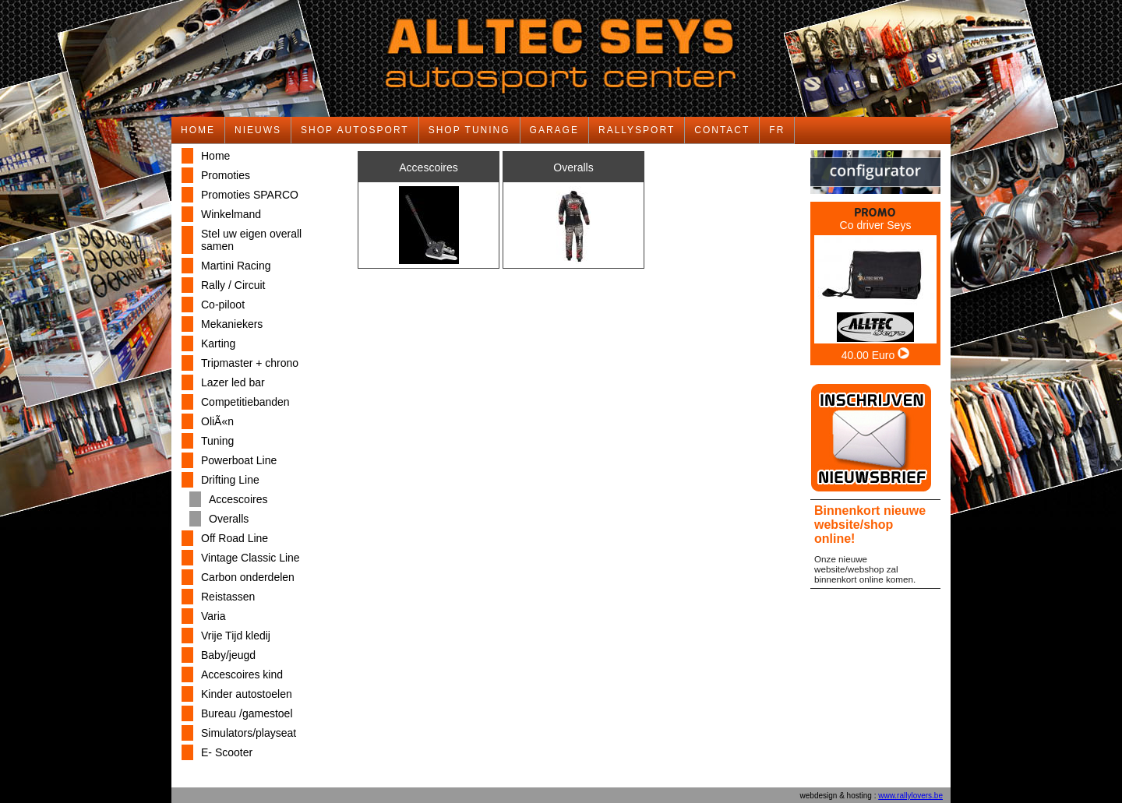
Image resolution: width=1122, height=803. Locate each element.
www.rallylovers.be (910, 795)
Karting (218, 343)
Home (215, 156)
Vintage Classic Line (250, 557)
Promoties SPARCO (249, 194)
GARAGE (554, 130)
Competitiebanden (245, 402)
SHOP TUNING (469, 130)
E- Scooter (226, 752)
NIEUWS (258, 130)
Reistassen (228, 596)
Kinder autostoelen (246, 694)
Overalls (229, 518)
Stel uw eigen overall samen (251, 239)
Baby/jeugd (228, 655)
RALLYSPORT (636, 130)
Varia (213, 616)
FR (777, 130)
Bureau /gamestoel (247, 713)
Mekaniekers (232, 324)
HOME (198, 130)
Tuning (217, 441)
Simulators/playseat (248, 733)
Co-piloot (223, 304)
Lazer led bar (233, 382)
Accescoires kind (242, 674)
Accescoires (238, 499)
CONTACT (722, 130)
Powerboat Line (239, 460)
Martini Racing (235, 265)
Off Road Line (234, 538)
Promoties (225, 175)
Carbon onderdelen (248, 577)
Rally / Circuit (233, 285)
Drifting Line (230, 480)
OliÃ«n (217, 421)
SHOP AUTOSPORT (355, 130)
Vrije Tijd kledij (235, 635)
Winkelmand (231, 214)
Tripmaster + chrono (249, 363)
